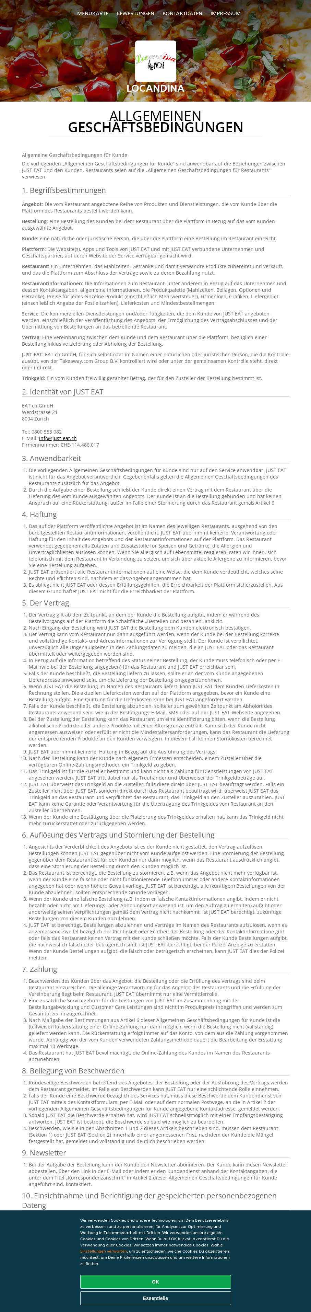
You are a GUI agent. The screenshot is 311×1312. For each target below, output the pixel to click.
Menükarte (92, 13)
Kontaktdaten (182, 13)
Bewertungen (135, 13)
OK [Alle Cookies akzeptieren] (155, 1282)
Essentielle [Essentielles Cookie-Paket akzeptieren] (155, 1298)
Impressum (226, 13)
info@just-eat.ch (58, 438)
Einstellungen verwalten (103, 1251)
